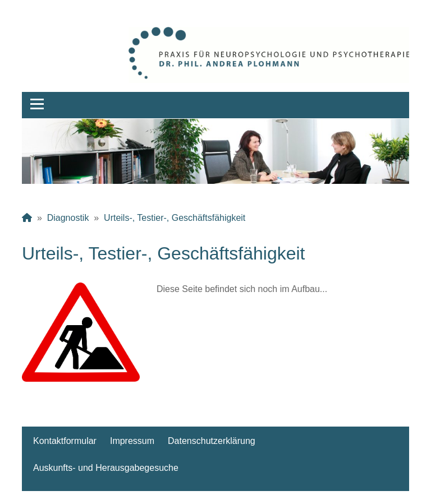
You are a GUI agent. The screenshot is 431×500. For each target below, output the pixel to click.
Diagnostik (68, 218)
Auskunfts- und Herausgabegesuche (105, 468)
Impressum (132, 441)
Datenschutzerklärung (211, 441)
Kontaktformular (65, 441)
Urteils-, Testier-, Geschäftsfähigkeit (174, 218)
